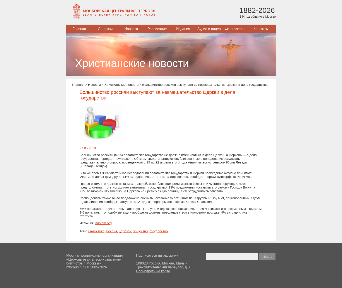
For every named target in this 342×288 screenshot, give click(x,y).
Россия (111, 231)
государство (158, 231)
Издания (183, 29)
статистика (96, 231)
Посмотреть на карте (153, 271)
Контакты (260, 29)
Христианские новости (121, 84)
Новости (131, 29)
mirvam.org (103, 223)
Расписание (157, 29)
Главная (79, 29)
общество (140, 231)
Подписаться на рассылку (157, 255)
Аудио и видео (209, 29)
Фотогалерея (235, 29)
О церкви (105, 29)
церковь (125, 231)
